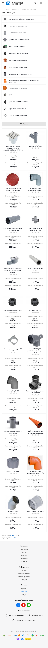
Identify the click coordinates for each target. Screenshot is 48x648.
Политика (24, 562)
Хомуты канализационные (18, 115)
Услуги (24, 595)
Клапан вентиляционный (17, 33)
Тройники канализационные (18, 102)
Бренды (24, 589)
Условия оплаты (24, 574)
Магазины (24, 559)
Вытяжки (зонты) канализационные (21, 19)
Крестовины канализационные (19, 40)
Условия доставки (24, 577)
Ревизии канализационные (18, 88)
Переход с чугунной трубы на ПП (20, 74)
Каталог (24, 592)
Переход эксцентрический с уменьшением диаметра (24, 81)
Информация (24, 567)
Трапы (11, 95)
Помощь (24, 571)
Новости (24, 553)
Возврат (24, 580)
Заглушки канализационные (18, 26)
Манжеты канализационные (18, 53)
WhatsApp (29, 605)
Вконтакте (18, 605)
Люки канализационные (17, 46)
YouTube (23, 605)
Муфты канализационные (18, 60)
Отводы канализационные (18, 67)
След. (12, 535)
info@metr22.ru (37, 615)
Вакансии (24, 556)
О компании (24, 550)
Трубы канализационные (17, 108)
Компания (24, 546)
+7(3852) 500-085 (16, 615)
